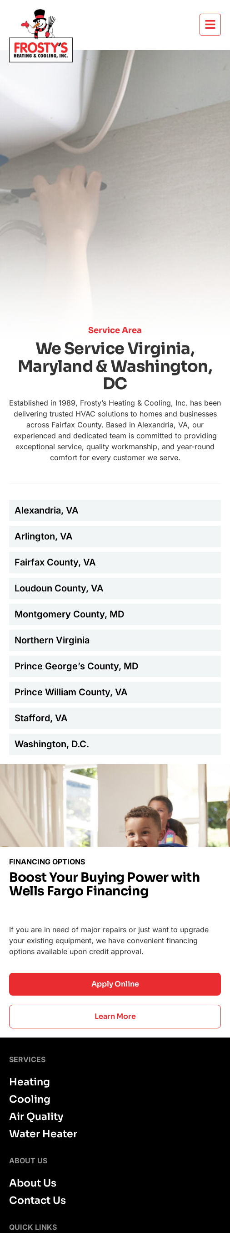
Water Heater (43, 1134)
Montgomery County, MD (69, 614)
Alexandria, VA (47, 510)
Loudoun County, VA (59, 588)
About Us (32, 1183)
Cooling (29, 1099)
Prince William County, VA (71, 692)
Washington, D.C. (52, 744)
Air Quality (36, 1116)
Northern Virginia (52, 640)
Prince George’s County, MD (76, 666)
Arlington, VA (44, 536)
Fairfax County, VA (55, 562)
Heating (29, 1082)
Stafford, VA (41, 718)
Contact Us (37, 1200)
